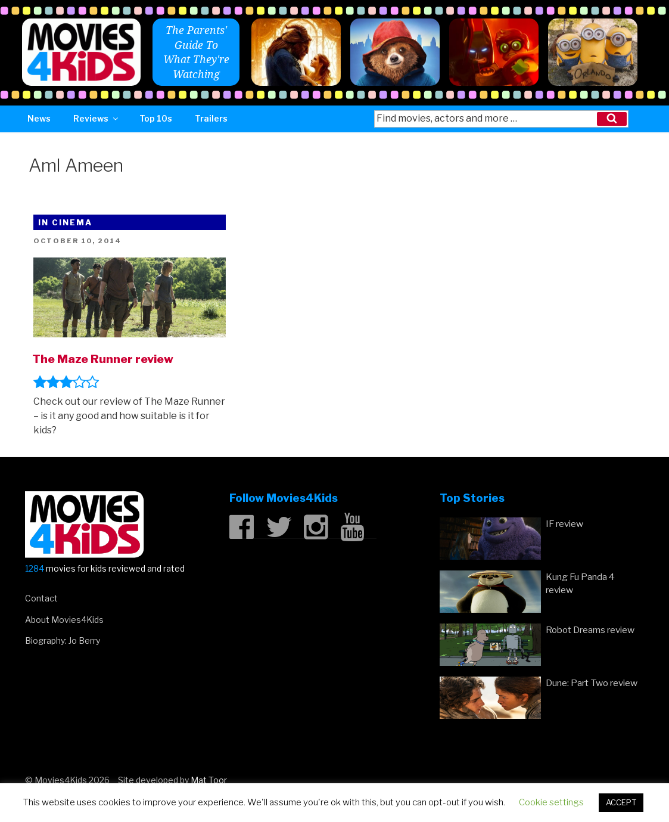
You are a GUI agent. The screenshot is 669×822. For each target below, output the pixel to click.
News (39, 118)
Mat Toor (209, 780)
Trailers (211, 118)
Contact (41, 598)
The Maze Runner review (102, 359)
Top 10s (155, 118)
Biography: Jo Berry (62, 640)
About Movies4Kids (64, 620)
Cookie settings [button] (551, 802)
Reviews (96, 118)
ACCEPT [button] (621, 802)
